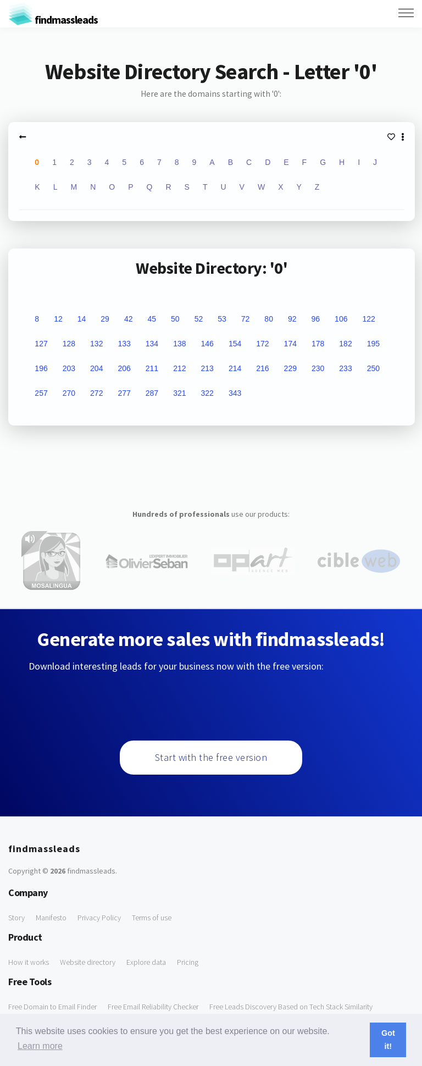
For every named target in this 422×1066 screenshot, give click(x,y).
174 (290, 343)
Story (16, 918)
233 (345, 368)
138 (179, 343)
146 (207, 343)
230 (318, 368)
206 (124, 368)
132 (96, 343)
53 (222, 318)
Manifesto (51, 918)
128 (69, 343)
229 (290, 368)
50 (175, 318)
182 (345, 343)
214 (235, 368)
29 (105, 318)
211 (152, 368)
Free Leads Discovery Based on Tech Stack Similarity (291, 1007)
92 (292, 318)
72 (245, 318)
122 (368, 318)
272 (96, 393)
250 (373, 368)
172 (262, 343)
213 (207, 368)
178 (318, 343)
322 (207, 393)
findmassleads (53, 19)
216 (262, 368)
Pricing (187, 962)
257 (41, 393)
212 (179, 368)
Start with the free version (211, 757)
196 (41, 368)
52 (199, 318)
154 (235, 343)
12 (58, 318)
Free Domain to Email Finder (52, 1007)
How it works (28, 962)
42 (128, 318)
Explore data (146, 962)
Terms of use (151, 918)
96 (316, 318)
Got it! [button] (388, 1040)
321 (179, 393)
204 (96, 368)
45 (151, 318)
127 (41, 343)
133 (124, 343)
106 (341, 318)
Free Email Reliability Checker (153, 1007)
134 (152, 343)
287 (152, 393)
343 (235, 393)
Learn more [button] (40, 1046)
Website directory (87, 962)
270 (69, 393)
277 (124, 393)
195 (373, 343)
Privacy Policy (99, 918)
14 (81, 318)
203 (69, 368)
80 (268, 318)
